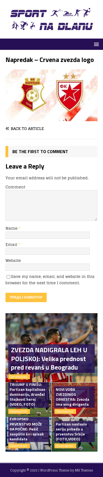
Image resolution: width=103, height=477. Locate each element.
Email (11, 244)
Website (13, 260)
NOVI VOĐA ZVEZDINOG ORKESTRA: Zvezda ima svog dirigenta (72, 396)
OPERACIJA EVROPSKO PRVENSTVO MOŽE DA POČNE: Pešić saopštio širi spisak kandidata (27, 426)
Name (12, 228)
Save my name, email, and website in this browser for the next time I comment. (49, 279)
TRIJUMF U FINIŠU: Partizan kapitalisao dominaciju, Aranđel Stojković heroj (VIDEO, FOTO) (27, 394)
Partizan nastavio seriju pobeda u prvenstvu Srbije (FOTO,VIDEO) (71, 431)
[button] (95, 44)
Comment (15, 186)
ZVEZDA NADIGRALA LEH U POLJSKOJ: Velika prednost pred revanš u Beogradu (49, 358)
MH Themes (84, 470)
